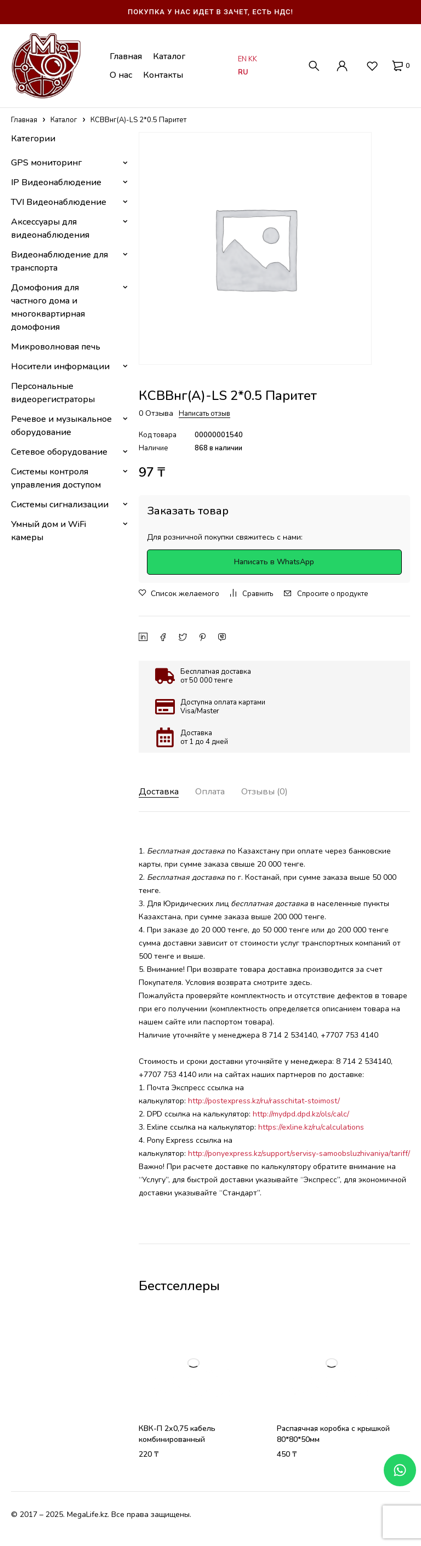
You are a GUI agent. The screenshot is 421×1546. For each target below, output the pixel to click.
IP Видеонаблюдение (56, 182)
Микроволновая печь (55, 347)
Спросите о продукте (332, 594)
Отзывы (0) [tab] (277, 792)
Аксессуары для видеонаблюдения (50, 228)
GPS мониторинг (46, 163)
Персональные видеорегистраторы (53, 392)
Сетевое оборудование (59, 452)
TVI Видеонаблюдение (58, 202)
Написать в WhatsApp (274, 562)
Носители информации (60, 366)
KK (252, 59)
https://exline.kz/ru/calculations (311, 1127)
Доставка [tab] (161, 792)
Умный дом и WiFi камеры (48, 530)
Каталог (63, 120)
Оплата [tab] (217, 792)
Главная (24, 120)
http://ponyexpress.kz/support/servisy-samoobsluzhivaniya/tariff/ (299, 1153)
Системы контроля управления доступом (56, 478)
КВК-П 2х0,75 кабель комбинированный (177, 1434)
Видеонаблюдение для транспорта (59, 261)
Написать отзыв (204, 413)
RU (243, 72)
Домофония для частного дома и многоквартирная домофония (48, 307)
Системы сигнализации (60, 505)
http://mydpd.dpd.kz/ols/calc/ (300, 1114)
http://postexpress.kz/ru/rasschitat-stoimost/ (264, 1101)
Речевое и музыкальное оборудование (61, 425)
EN (242, 59)
